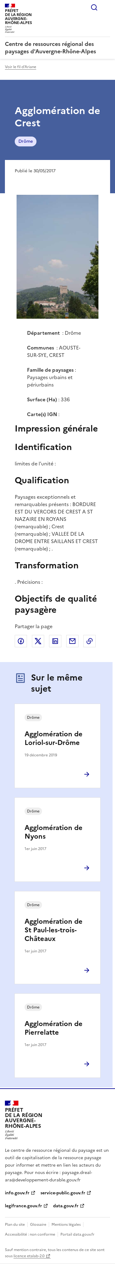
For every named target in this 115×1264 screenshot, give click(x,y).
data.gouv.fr (66, 1206)
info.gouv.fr (17, 1193)
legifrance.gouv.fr (23, 1206)
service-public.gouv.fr (62, 1193)
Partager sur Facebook (21, 641)
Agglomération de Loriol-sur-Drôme (53, 738)
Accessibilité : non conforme (30, 1234)
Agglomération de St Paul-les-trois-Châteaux (53, 930)
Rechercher (94, 7)
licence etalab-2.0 (28, 1256)
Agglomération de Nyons (53, 832)
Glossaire (38, 1224)
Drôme (25, 141)
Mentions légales (66, 1224)
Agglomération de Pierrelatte (53, 1028)
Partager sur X (38, 641)
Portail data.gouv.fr (77, 1234)
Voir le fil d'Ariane (20, 67)
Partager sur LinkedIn (55, 641)
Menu (106, 7)
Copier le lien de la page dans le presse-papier (89, 641)
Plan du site (15, 1224)
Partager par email (72, 641)
